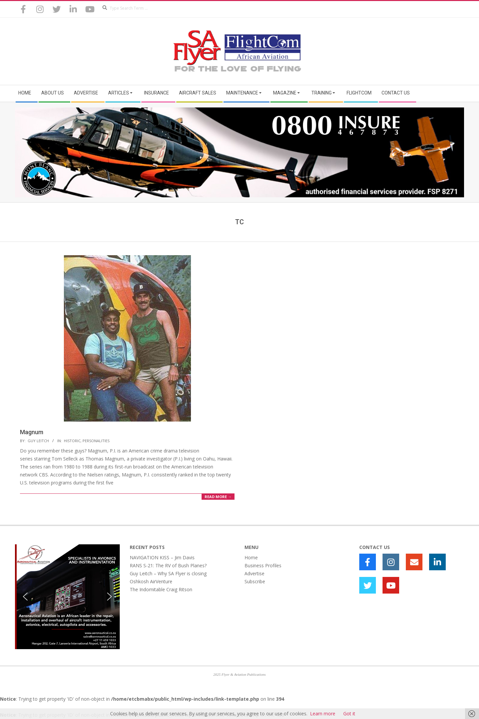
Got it (349, 713)
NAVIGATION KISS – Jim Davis (162, 557)
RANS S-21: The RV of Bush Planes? (168, 565)
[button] (25, 596)
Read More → (218, 496)
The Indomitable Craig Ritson (161, 589)
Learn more (322, 713)
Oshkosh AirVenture (151, 581)
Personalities (95, 440)
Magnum (31, 432)
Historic (72, 440)
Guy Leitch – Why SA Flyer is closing (168, 573)
